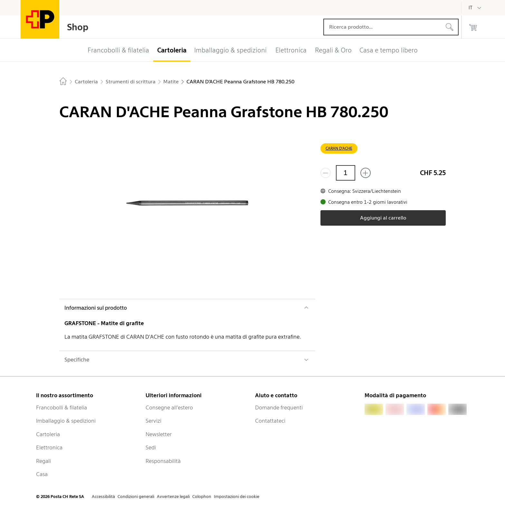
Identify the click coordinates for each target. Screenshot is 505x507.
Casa (42, 474)
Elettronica (49, 447)
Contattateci (270, 421)
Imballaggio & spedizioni (66, 421)
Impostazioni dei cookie (236, 496)
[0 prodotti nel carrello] (473, 27)
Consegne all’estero (169, 407)
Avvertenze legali (173, 496)
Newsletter (159, 434)
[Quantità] (345, 173)
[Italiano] (475, 7)
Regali (43, 461)
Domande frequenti (279, 407)
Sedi (151, 447)
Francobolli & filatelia (61, 407)
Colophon (201, 496)
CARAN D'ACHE (339, 148)
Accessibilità (103, 496)
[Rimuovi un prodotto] (325, 173)
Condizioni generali (136, 496)
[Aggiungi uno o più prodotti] (365, 173)
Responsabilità (163, 461)
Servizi (153, 421)
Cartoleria (48, 434)
